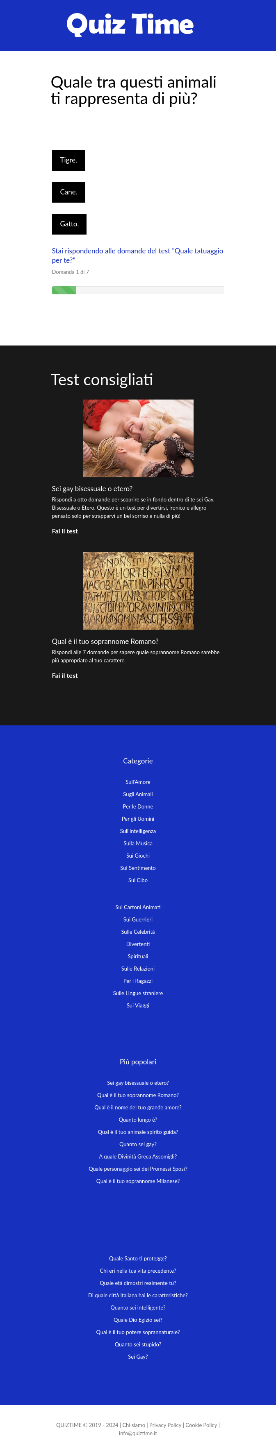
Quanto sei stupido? (138, 1344)
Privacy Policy (165, 1425)
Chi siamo (133, 1425)
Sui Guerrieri (138, 919)
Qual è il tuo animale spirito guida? (138, 1132)
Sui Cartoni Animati (138, 907)
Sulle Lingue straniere (138, 993)
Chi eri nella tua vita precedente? (138, 1270)
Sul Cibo (138, 880)
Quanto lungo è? (138, 1119)
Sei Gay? (138, 1356)
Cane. (69, 191)
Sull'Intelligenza (138, 831)
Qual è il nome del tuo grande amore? (138, 1107)
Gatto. (69, 223)
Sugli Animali (138, 794)
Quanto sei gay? (138, 1144)
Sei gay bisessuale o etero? (92, 488)
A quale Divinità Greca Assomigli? (138, 1156)
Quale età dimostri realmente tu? (138, 1283)
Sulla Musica (138, 843)
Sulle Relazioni (138, 968)
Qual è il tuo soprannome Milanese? (138, 1181)
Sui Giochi (138, 855)
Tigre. (69, 160)
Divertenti (138, 944)
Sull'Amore (137, 782)
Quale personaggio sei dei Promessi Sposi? (138, 1168)
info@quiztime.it (138, 1433)
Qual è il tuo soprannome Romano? (105, 641)
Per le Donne (138, 806)
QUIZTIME (69, 1425)
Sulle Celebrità (138, 931)
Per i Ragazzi (138, 981)
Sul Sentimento (137, 868)
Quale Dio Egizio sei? (138, 1320)
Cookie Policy (201, 1425)
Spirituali (138, 956)
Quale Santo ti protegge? (138, 1258)
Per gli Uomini (138, 818)
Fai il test (65, 531)
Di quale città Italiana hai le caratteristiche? (138, 1295)
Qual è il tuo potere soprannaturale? (138, 1332)
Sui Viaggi (138, 1005)
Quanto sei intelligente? (137, 1307)
